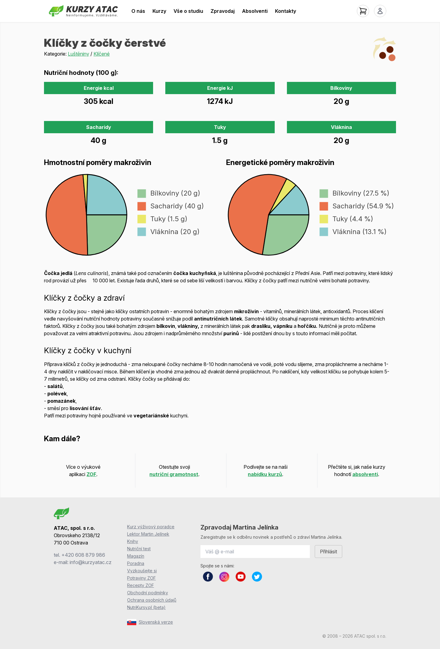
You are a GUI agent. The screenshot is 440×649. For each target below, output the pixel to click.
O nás (138, 11)
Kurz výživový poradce (150, 526)
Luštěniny (78, 54)
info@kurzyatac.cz (91, 562)
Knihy (132, 541)
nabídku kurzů (265, 474)
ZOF (91, 474)
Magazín (135, 556)
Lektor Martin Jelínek (148, 534)
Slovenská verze (150, 622)
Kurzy (159, 11)
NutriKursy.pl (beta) (146, 607)
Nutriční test (139, 548)
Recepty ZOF (140, 585)
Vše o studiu (188, 11)
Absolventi (255, 11)
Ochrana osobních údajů (151, 600)
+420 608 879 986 (83, 555)
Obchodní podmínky (147, 592)
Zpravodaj (223, 11)
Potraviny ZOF (141, 578)
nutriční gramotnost (173, 474)
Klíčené (102, 54)
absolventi (365, 474)
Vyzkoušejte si (142, 570)
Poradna (135, 563)
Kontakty (285, 11)
